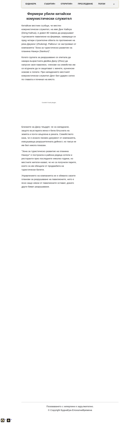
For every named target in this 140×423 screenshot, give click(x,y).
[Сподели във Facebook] (3, 420)
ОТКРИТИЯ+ (67, 4)
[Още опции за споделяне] (9, 420)
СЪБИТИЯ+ (49, 4)
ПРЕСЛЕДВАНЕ (85, 4)
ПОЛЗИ (101, 4)
